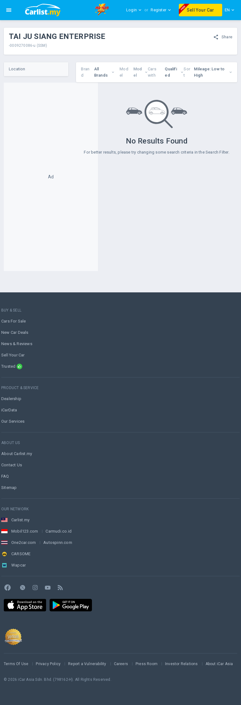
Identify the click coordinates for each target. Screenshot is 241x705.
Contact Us (11, 465)
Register (161, 10)
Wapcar (18, 565)
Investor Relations (181, 664)
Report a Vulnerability (87, 664)
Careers (121, 664)
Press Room (147, 664)
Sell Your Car (196, 9)
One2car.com (23, 542)
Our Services (12, 421)
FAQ (5, 476)
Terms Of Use (16, 664)
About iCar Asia (219, 664)
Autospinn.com (57, 542)
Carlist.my (20, 520)
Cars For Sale (13, 321)
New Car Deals (15, 332)
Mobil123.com (24, 531)
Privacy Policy (48, 664)
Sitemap (9, 487)
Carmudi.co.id (59, 531)
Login (134, 10)
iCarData (9, 410)
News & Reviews (16, 343)
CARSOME (20, 553)
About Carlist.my (16, 453)
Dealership (11, 398)
